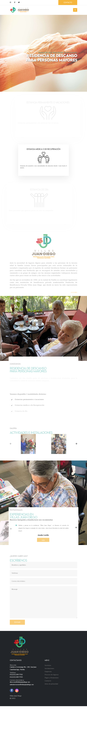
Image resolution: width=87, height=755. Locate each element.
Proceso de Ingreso (52, 675)
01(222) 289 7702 (16, 674)
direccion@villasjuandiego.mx (20, 682)
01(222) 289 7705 (16, 677)
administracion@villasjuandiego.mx (22, 684)
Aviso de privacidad (51, 684)
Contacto (48, 681)
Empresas (48, 671)
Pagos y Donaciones (52, 678)
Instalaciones (49, 668)
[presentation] (11, 443)
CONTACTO (68, 2)
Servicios (48, 665)
